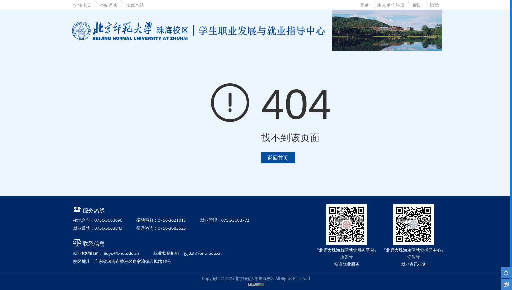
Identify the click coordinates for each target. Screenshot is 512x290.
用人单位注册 (391, 4)
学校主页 (82, 4)
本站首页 (109, 4)
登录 (364, 4)
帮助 (417, 4)
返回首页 (277, 157)
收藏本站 (135, 4)
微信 (434, 4)
